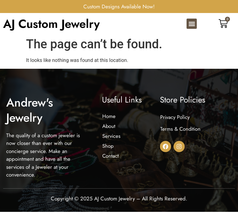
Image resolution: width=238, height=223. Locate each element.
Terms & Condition (180, 130)
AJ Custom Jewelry (51, 24)
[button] (192, 25)
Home (109, 117)
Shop (108, 148)
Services (111, 138)
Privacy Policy (174, 118)
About (109, 128)
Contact (110, 159)
